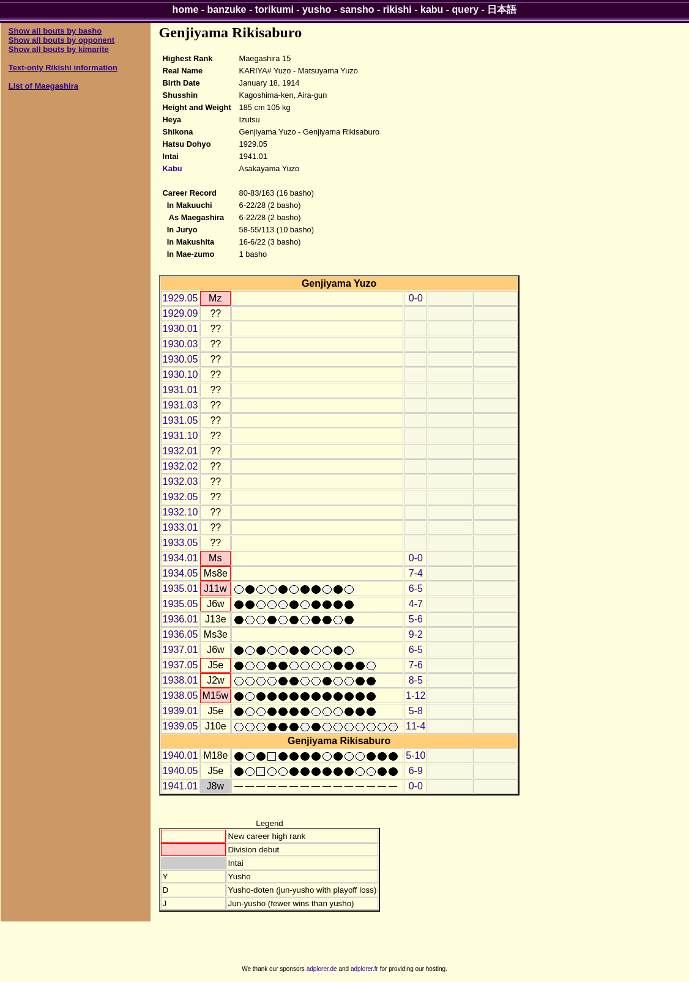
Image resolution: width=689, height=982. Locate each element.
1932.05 (180, 497)
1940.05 (180, 771)
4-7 (416, 604)
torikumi (274, 9)
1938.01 (180, 680)
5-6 (416, 619)
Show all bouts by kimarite (59, 49)
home (186, 9)
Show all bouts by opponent (61, 40)
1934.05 (180, 573)
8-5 (416, 680)
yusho (316, 9)
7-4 (416, 573)
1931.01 (180, 390)
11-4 (415, 726)
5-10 (415, 755)
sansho (357, 9)
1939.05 (180, 726)
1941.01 (180, 786)
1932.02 (180, 466)
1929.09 (180, 313)
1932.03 (180, 481)
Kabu (172, 168)
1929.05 (180, 298)
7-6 (416, 665)
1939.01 (180, 711)
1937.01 (180, 649)
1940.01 (180, 755)
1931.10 (180, 435)
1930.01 (180, 328)
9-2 (416, 634)
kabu (431, 9)
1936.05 (180, 634)
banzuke (227, 9)
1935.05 (180, 604)
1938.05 (180, 695)
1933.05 (180, 542)
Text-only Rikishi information (63, 67)
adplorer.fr (364, 968)
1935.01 (180, 588)
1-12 (415, 695)
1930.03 (180, 344)
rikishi (397, 9)
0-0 (416, 298)
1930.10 (180, 374)
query (465, 9)
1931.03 (180, 405)
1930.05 (180, 359)
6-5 (416, 588)
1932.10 (180, 512)
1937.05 (180, 665)
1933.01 (180, 527)
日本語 (501, 9)
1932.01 (180, 451)
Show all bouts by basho (55, 30)
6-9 (416, 771)
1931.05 (180, 420)
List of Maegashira (43, 85)
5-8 (416, 711)
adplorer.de (322, 968)
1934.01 (180, 558)
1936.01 (180, 619)
